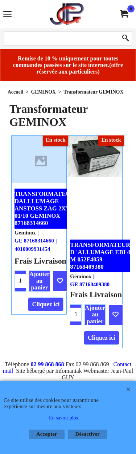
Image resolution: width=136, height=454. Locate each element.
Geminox (25, 233)
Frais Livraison (40, 261)
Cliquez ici (45, 304)
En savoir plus (63, 418)
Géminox (80, 276)
